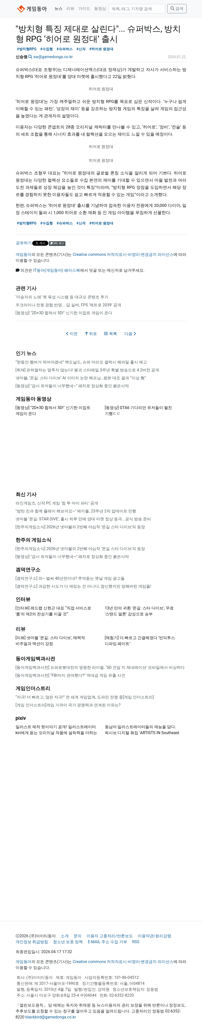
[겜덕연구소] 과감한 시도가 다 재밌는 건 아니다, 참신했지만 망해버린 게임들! (83, 586)
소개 (65, 936)
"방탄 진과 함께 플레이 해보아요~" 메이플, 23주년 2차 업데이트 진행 (76, 511)
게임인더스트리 (33, 688)
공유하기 (24, 243)
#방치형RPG (26, 49)
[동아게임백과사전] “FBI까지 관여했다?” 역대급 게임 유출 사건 (70, 675)
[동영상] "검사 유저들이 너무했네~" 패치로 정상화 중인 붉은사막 (72, 386)
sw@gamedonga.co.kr (53, 56)
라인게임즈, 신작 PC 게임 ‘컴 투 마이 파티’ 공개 (57, 503)
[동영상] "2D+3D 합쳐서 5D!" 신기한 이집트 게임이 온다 (64, 313)
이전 (72, 333)
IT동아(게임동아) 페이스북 (56, 270)
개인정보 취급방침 (32, 942)
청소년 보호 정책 (68, 942)
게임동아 (23, 254)
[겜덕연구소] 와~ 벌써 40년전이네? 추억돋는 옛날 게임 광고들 (70, 578)
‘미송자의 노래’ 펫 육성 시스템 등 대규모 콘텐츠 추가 (62, 297)
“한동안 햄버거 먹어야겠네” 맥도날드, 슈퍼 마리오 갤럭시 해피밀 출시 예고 (81, 362)
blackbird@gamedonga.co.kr (50, 1017)
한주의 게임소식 (34, 540)
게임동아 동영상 (34, 399)
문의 (78, 936)
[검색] (137, 8)
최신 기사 (26, 494)
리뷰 (70, 8)
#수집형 (46, 49)
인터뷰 (23, 599)
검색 (177, 8)
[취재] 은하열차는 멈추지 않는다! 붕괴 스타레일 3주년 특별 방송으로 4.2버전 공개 (87, 370)
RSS (135, 942)
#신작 (81, 49)
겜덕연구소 (28, 570)
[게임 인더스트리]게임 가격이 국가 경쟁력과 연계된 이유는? (68, 705)
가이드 (84, 8)
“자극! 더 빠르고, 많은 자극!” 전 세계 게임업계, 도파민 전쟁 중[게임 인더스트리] (85, 697)
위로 (91, 333)
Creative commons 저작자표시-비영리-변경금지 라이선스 (123, 254)
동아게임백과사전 (35, 659)
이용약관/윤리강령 (154, 936)
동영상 (100, 8)
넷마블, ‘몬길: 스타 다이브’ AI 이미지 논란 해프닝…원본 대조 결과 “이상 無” (81, 378)
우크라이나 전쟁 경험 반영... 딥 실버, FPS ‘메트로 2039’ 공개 (68, 305)
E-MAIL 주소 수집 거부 (107, 942)
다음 (130, 333)
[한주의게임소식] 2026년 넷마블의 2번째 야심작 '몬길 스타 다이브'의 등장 (80, 527)
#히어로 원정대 (101, 49)
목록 (110, 333)
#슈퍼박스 (65, 49)
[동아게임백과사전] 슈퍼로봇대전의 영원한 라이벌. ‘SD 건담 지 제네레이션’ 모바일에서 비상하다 (100, 667)
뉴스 (58, 8)
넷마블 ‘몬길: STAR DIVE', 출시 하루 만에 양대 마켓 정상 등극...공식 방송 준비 (83, 519)
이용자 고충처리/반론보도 (110, 936)
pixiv (21, 718)
